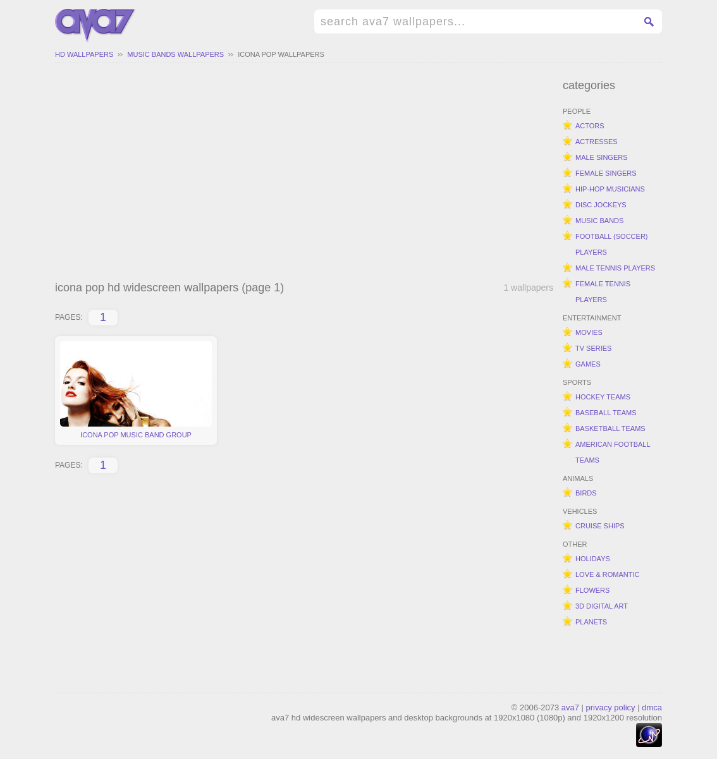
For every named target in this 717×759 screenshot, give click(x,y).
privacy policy (610, 707)
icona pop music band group (136, 390)
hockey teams (602, 397)
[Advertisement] (304, 173)
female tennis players (602, 291)
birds (586, 493)
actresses (596, 141)
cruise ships (600, 526)
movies (589, 332)
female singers (606, 173)
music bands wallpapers (175, 54)
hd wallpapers (84, 54)
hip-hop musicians (610, 189)
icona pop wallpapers (281, 54)
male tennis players (615, 268)
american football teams (613, 452)
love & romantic (607, 574)
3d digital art (601, 606)
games (588, 364)
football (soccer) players (611, 244)
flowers (592, 590)
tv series (593, 348)
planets (591, 622)
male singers (601, 157)
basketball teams (610, 428)
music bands (599, 220)
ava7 (570, 707)
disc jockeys (601, 205)
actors (589, 126)
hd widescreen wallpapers (95, 26)
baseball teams (606, 412)
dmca (652, 707)
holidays (592, 558)
